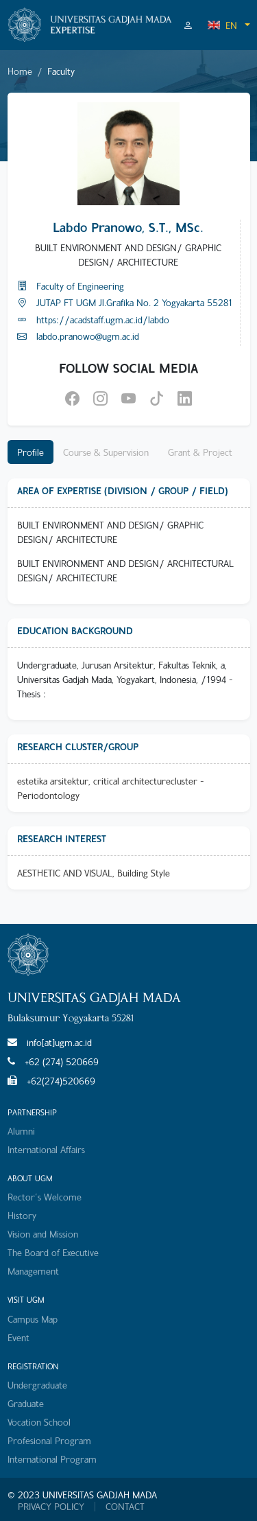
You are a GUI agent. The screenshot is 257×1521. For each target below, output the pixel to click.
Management (33, 1271)
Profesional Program (49, 1440)
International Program (52, 1459)
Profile (30, 452)
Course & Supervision (106, 452)
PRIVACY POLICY (51, 1506)
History (22, 1215)
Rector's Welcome (45, 1197)
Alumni (21, 1131)
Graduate (26, 1403)
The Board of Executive (53, 1252)
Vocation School (39, 1422)
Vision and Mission (43, 1234)
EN (222, 25)
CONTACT (125, 1506)
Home (20, 71)
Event (18, 1337)
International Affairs (46, 1149)
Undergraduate (37, 1385)
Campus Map (33, 1319)
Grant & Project (200, 452)
